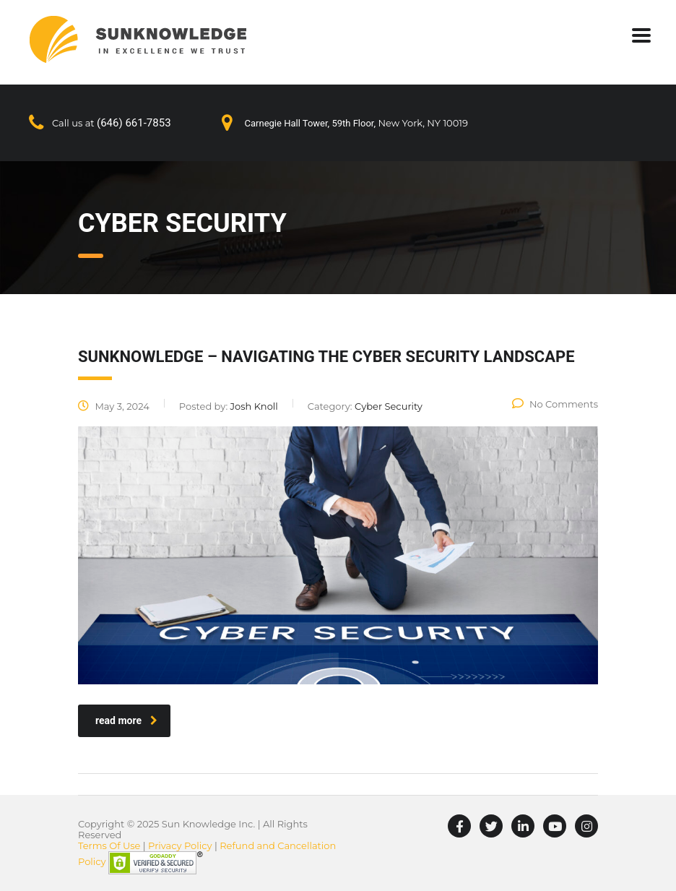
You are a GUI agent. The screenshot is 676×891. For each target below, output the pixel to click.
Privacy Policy (180, 845)
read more (126, 720)
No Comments (555, 404)
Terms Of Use (109, 845)
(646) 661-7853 (134, 122)
